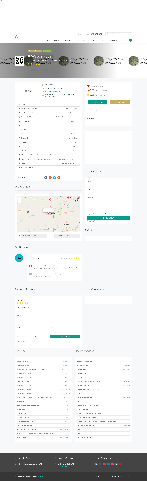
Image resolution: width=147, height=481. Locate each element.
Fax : (21, 125)
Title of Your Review (23, 307)
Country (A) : (48, 142)
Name (89, 181)
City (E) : (48, 147)
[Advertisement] (73, 16)
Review (19, 315)
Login (79, 34)
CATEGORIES (68, 40)
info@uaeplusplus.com (62, 467)
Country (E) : (48, 138)
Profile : (22, 104)
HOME (48, 40)
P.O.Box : (48, 130)
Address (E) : (46, 155)
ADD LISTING (113, 40)
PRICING (103, 40)
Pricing (105, 476)
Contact (130, 476)
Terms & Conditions (117, 476)
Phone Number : (48, 121)
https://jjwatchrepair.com (53, 92)
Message (90, 198)
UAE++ (41, 476)
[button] (52, 209)
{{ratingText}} (37, 303)
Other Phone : (48, 134)
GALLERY (56, 40)
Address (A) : (46, 159)
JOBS (123, 40)
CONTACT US (81, 40)
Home (97, 476)
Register (87, 34)
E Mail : (48, 163)
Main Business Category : (48, 109)
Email (89, 189)
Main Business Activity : (48, 113)
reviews (102, 95)
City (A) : (48, 151)
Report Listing (120, 102)
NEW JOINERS (92, 40)
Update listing (98, 102)
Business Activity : (48, 117)
